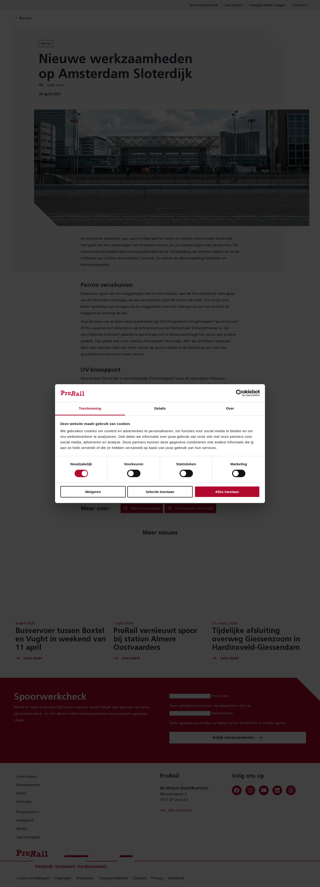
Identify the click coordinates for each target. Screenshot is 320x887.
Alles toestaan (227, 492)
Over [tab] (230, 408)
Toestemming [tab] (90, 408)
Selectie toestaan (160, 492)
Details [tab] (160, 408)
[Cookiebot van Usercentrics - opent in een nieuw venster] (239, 393)
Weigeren (93, 492)
